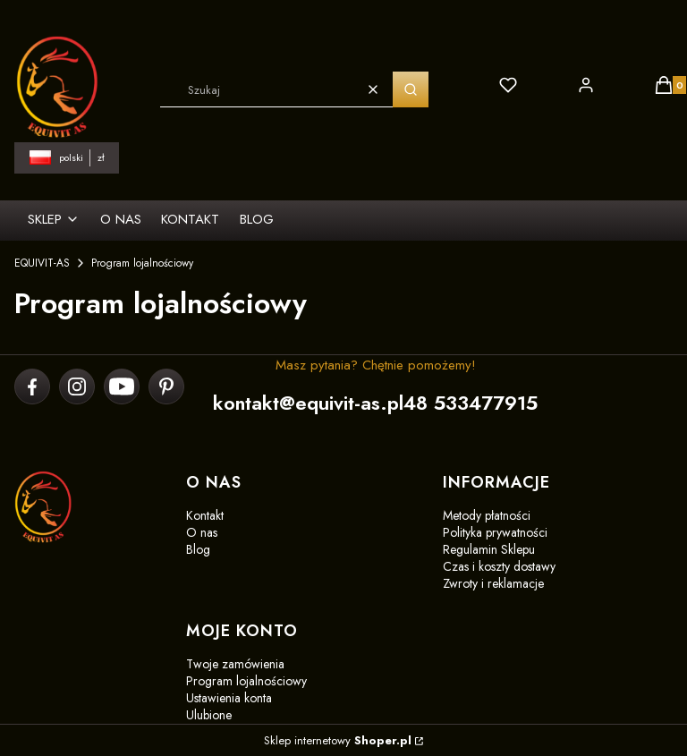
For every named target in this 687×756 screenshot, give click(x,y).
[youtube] (121, 386)
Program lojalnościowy (246, 681)
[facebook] (33, 386)
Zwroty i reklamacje (493, 583)
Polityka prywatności (495, 532)
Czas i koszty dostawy (499, 566)
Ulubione (209, 715)
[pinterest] (166, 386)
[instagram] (77, 386)
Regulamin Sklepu (489, 549)
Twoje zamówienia (235, 664)
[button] (410, 89)
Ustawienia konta (229, 698)
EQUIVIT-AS (42, 263)
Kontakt (205, 515)
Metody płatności (486, 515)
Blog (198, 549)
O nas (201, 532)
